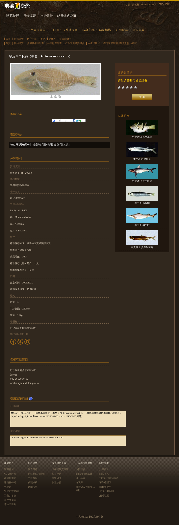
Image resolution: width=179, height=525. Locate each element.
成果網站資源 (66, 15)
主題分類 (33, 478)
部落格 (135, 4)
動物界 (52, 39)
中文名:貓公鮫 (142, 225)
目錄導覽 (29, 15)
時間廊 (79, 482)
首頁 (127, 4)
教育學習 (56, 473)
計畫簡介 (104, 469)
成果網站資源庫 (60, 469)
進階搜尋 (122, 30)
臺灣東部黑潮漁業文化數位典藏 (120, 43)
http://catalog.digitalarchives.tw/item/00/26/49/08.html (68, 440)
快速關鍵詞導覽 (36, 473)
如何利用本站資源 (108, 478)
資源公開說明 (106, 491)
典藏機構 (105, 30)
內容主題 (88, 30)
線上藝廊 (80, 478)
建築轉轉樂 (10, 482)
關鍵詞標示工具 (84, 473)
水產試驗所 (94, 43)
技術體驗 (46, 15)
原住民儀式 (10, 500)
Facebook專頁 (149, 4)
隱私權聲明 (105, 486)
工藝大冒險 (10, 495)
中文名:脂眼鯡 (142, 203)
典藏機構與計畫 (35, 43)
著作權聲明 (105, 482)
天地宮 (7, 486)
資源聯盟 (138, 30)
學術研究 (56, 478)
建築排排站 (10, 478)
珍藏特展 (12, 15)
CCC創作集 (10, 473)
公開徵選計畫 (54, 43)
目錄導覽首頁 (39, 30)
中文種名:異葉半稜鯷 (142, 247)
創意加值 (56, 482)
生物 (42, 39)
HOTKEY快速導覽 (65, 30)
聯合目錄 (33, 469)
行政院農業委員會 (74, 43)
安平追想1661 (11, 491)
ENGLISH (164, 4)
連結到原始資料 (20, 144)
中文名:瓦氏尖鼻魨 (142, 137)
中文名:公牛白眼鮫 (142, 181)
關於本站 (104, 473)
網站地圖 (104, 495)
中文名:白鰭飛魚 (142, 159)
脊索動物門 (65, 39)
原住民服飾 (10, 504)
